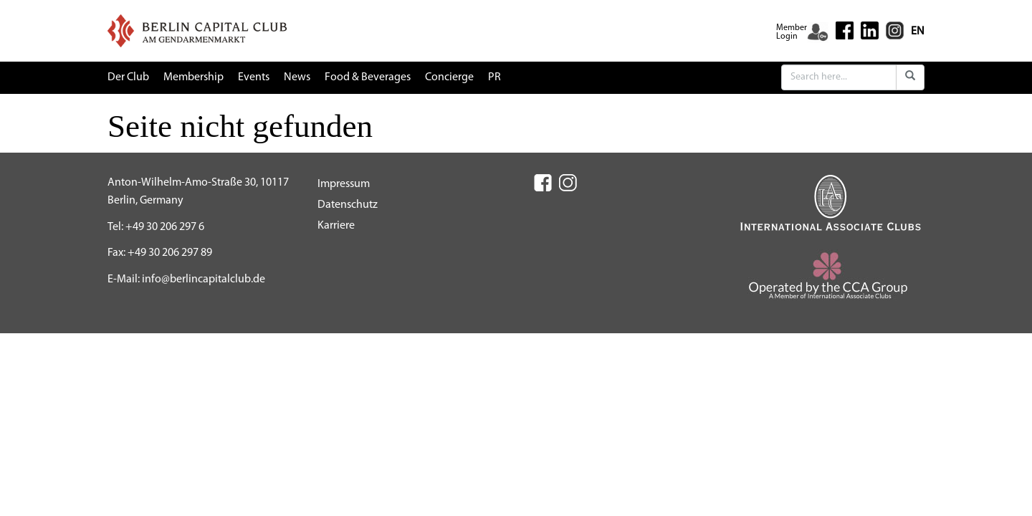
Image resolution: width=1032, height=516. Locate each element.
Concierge (449, 77)
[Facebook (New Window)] (845, 30)
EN (917, 31)
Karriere (336, 225)
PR (494, 77)
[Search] (839, 77)
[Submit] (910, 77)
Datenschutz (347, 205)
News (297, 77)
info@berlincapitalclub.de (203, 279)
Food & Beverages (368, 77)
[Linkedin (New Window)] (870, 30)
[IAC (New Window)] (831, 202)
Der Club (128, 77)
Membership (193, 77)
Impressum (343, 184)
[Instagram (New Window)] (895, 30)
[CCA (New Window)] (831, 280)
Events (253, 77)
